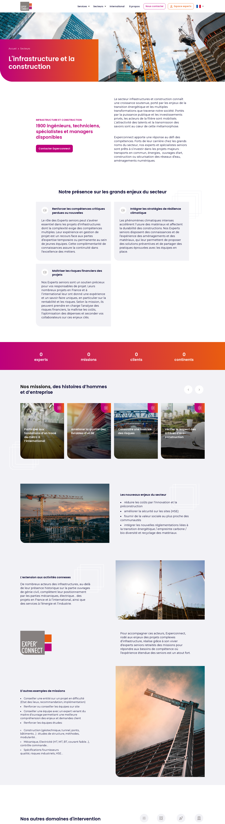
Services (82, 6)
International (117, 6)
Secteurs (98, 6)
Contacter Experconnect (54, 148)
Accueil (12, 48)
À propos (134, 6)
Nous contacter (155, 6)
